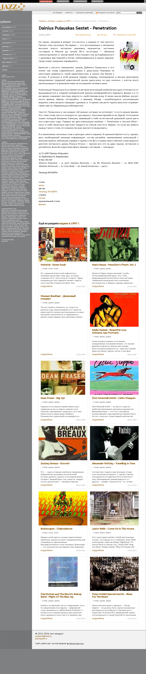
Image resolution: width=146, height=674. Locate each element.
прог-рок (5, 225)
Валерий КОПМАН (19, 98)
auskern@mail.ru (43, 636)
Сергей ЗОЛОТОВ (8, 127)
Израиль (13, 158)
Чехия (3, 189)
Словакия (26, 179)
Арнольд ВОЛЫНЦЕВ (17, 95)
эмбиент (17, 235)
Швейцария (15, 189)
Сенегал (4, 179)
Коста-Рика (11, 166)
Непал (26, 171)
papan (3, 82)
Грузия (16, 155)
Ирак (13, 160)
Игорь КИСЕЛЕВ (7, 139)
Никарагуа (23, 173)
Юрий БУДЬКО (7, 134)
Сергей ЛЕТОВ (18, 129)
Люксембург (22, 168)
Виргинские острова (17, 152)
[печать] (102, 34)
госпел (19, 217)
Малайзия (14, 169)
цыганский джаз (16, 233)
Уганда (22, 184)
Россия (14, 178)
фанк (10, 231)
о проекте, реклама (84, 12)
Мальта (27, 194)
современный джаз (8, 236)
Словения (5, 181)
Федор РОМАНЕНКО (21, 132)
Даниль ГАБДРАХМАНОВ (21, 137)
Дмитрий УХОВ (20, 104)
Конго (3, 200)
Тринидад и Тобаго (16, 182)
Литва (15, 168)
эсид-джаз (25, 235)
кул (27, 213)
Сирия (10, 204)
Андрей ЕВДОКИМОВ (9, 90)
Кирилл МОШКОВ (14, 108)
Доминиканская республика (12, 156)
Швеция (23, 189)
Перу (10, 176)
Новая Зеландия (7, 174)
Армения (19, 145)
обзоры (8, 35)
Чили (8, 189)
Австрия (13, 143)
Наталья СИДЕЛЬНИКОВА (11, 121)
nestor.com (45, 1)
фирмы (7, 66)
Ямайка (4, 192)
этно (13, 77)
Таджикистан (19, 204)
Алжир (3, 145)
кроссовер (13, 225)
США (17, 181)
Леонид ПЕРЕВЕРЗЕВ (9, 112)
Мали (21, 169)
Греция (10, 155)
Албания (14, 195)
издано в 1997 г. (64, 21)
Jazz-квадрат (15, 10)
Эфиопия (19, 191)
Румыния (21, 178)
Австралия (5, 143)
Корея (3, 166)
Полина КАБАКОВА (23, 126)
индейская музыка (15, 218)
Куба (18, 166)
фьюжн (24, 231)
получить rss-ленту (105, 12)
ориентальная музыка (9, 222)
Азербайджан (22, 143)
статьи (7, 31)
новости (69, 12)
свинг (22, 226)
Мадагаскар (18, 194)
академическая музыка (18, 210)
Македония (5, 169)
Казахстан (11, 163)
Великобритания (15, 150)
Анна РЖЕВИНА (15, 93)
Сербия (11, 179)
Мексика (12, 171)
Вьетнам (4, 153)
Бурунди (4, 150)
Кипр (3, 194)
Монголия (20, 202)
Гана (15, 153)
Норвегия (18, 174)
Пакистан (26, 174)
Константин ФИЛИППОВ (10, 109)
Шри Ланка (5, 195)
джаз (8, 77)
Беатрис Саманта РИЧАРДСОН (11, 97)
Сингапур (18, 179)
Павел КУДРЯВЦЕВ (8, 126)
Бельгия (4, 148)
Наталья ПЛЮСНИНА (19, 119)
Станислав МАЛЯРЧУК (9, 130)
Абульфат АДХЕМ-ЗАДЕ (16, 82)
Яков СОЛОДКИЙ (20, 139)
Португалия (23, 176)
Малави (4, 202)
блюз (3, 77)
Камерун (4, 165)
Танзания (5, 205)
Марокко (4, 171)
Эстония (12, 191)
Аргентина (11, 145)
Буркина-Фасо (20, 197)
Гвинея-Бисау (18, 199)
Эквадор (4, 191)
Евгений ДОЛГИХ (19, 106)
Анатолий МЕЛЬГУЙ (20, 88)
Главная (42, 21)
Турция (15, 184)
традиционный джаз (14, 230)
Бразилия (24, 148)
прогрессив (22, 225)
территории (9, 58)
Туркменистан (6, 184)
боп (3, 215)
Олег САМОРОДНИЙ (21, 122)
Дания (22, 155)
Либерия (20, 200)
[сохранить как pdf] (125, 34)
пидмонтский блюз (8, 223)
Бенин (10, 148)
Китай (17, 165)
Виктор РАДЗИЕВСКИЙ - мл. (11, 99)
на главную (57, 12)
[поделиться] (83, 34)
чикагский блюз (7, 235)
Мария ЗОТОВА (14, 116)
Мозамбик (12, 202)
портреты (9, 43)
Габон (10, 153)
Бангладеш (15, 147)
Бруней (11, 197)
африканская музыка (9, 212)
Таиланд (22, 181)
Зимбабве (5, 158)
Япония (21, 205)
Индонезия (5, 160)
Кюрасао (9, 194)
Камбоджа (19, 163)
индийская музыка (14, 220)
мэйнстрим (12, 217)
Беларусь (23, 147)
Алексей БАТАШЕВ (14, 85)
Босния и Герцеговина (16, 192)
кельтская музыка (23, 223)
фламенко (16, 231)
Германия (26, 153)
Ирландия (24, 160)
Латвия (4, 168)
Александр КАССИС (8, 83)
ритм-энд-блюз (7, 226)
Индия (19, 158)
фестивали (9, 62)
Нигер (27, 202)
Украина (14, 186)
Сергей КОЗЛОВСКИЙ (11, 128)
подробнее (47, 286)
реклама (4, 241)
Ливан (9, 168)
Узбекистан (5, 186)
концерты (9, 54)
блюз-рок (22, 213)
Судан (11, 181)
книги (6, 39)
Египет (26, 199)
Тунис (27, 182)
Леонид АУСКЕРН (19, 111)
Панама (4, 176)
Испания (13, 161)
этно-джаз (21, 236)
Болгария (16, 148)
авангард (5, 210)
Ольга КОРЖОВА (23, 124)
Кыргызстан (25, 166)
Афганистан (5, 147)
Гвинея (10, 199)
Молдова (20, 171)
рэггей (16, 226)
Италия (19, 161)
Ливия (26, 200)
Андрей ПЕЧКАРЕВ (16, 91)
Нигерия (4, 173)
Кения (27, 192)
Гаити (20, 153)
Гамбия (4, 199)
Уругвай (21, 186)
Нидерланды (13, 173)
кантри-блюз (24, 222)
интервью (9, 27)
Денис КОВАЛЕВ (16, 103)
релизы (7, 46)
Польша (15, 176)
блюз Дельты (12, 213)
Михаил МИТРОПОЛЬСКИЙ (14, 116)
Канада (12, 165)
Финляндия (5, 187)
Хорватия (22, 187)
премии (8, 50)
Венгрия (25, 150)
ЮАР (25, 191)
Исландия (5, 161)
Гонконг (4, 155)
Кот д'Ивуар (11, 200)
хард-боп (5, 233)
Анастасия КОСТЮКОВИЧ (10, 87)
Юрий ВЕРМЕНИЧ (19, 134)
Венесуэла (5, 152)
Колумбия (24, 165)
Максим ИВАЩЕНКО (14, 114)
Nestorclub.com (76, 643)
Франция (14, 187)
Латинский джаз (11, 215)
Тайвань (4, 182)
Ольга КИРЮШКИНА (8, 124)
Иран (17, 160)
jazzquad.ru (41, 638)
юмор (4, 70)
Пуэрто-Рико (6, 178)
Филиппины (13, 205)
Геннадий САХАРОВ (17, 101)
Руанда (4, 204)
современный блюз (13, 228)
